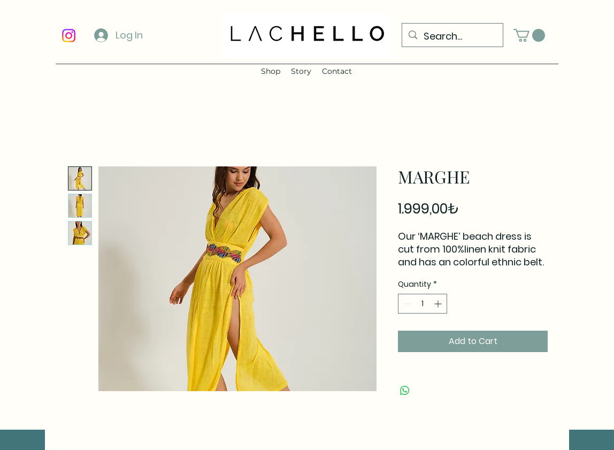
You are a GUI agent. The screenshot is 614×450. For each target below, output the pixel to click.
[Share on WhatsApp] (404, 390)
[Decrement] (406, 303)
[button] (529, 35)
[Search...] (452, 36)
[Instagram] (69, 35)
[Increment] (439, 303)
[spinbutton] (422, 303)
